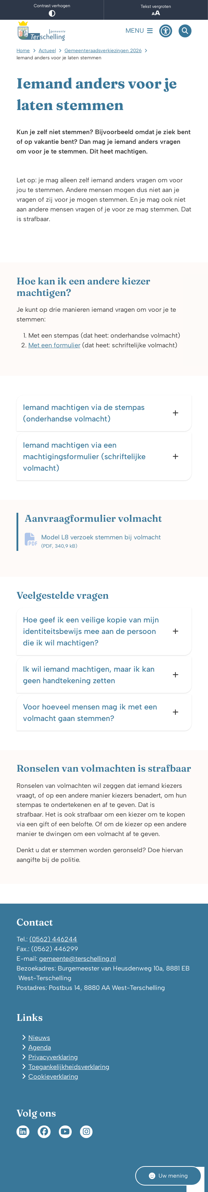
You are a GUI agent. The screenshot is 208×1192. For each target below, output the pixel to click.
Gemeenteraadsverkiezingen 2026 (103, 50)
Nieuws (39, 1037)
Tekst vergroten (156, 10)
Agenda (39, 1047)
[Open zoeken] (185, 30)
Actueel (47, 50)
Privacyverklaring (53, 1057)
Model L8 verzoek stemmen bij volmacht (116, 541)
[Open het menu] (139, 31)
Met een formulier (54, 345)
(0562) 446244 (53, 939)
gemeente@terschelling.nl (77, 958)
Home (23, 50)
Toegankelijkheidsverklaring (68, 1066)
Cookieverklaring (53, 1076)
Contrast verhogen (52, 10)
